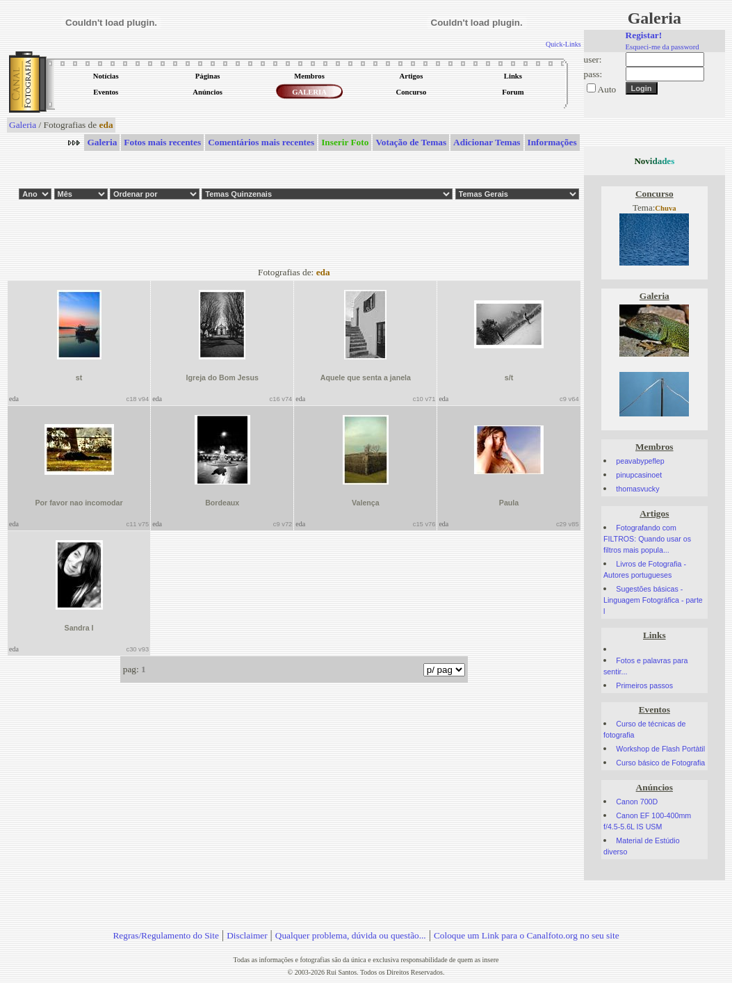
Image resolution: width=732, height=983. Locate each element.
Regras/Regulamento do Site (166, 935)
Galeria (22, 125)
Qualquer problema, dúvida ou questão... (350, 935)
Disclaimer (247, 935)
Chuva (665, 208)
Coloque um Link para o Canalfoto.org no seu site (526, 935)
